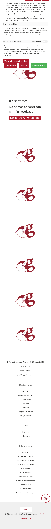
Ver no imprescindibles (15, 61)
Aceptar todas (38, 65)
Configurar (11, 65)
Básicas (24, 65)
